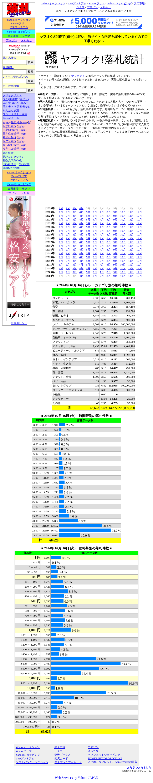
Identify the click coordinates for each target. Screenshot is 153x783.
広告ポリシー (19, 323)
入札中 (7, 102)
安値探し (8, 67)
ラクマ (26, 36)
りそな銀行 (9, 137)
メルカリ (26, 40)
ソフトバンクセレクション (32, 762)
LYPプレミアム (19, 27)
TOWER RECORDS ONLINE (105, 758)
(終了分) (24, 99)
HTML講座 (9, 164)
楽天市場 (13, 36)
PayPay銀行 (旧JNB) (15, 122)
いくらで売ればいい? (15, 76)
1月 (61, 208)
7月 (102, 212)
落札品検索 (9, 57)
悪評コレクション (13, 156)
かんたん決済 (11, 110)
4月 (81, 208)
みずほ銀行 (9, 126)
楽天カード (61, 758)
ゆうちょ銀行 (11, 148)
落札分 (15, 102)
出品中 (24, 102)
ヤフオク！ (78, 75)
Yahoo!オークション (19, 19)
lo (29, 122)
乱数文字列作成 (12, 160)
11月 (131, 212)
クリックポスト (12, 95)
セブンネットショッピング (104, 754)
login (21, 126)
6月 (95, 212)
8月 (109, 212)
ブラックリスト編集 (15, 114)
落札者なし (23, 106)
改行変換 (24, 164)
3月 (75, 208)
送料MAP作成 (11, 168)
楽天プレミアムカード (68, 762)
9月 (115, 212)
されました (139, 767)
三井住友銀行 (11, 133)
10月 (123, 212)
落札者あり (9, 106)
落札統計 (8, 153)
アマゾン (11, 40)
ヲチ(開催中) (10, 99)
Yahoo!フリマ (19, 23)
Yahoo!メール (11, 118)
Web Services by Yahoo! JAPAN (76, 777)
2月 (68, 208)
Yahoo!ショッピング (19, 31)
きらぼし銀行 (11, 144)
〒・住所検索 (11, 86)
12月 (139, 212)
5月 (88, 212)
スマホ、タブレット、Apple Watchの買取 (112, 761)
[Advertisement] (76, 355)
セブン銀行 (9, 141)
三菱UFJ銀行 (10, 129)
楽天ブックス (62, 754)
